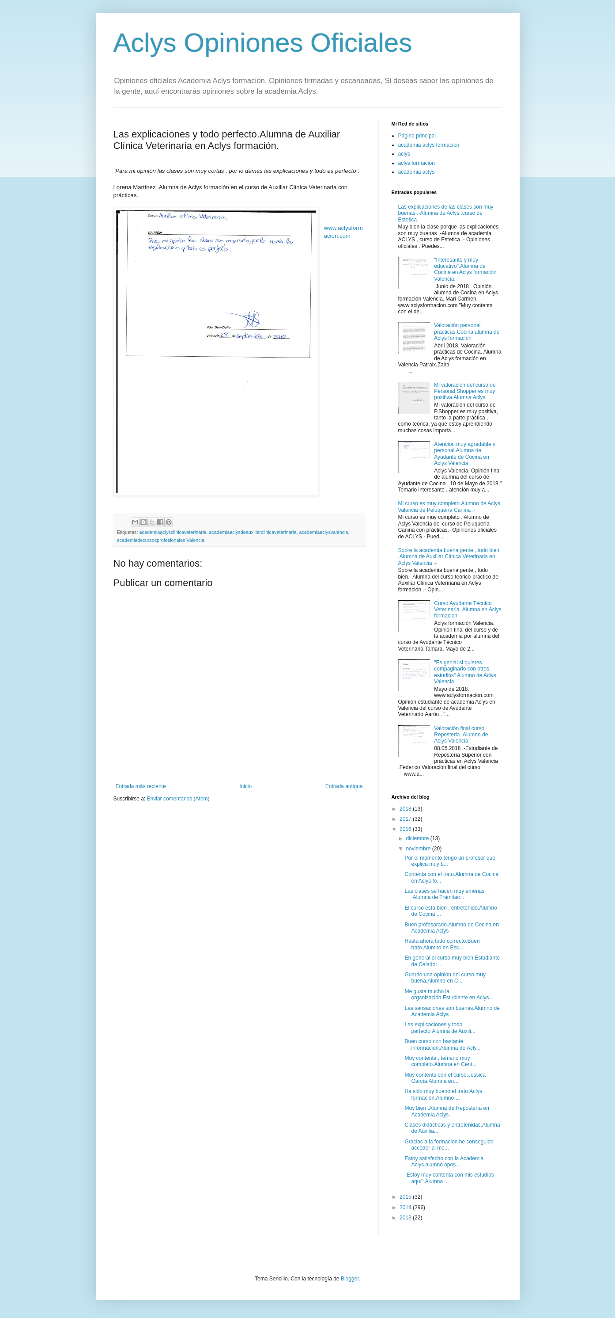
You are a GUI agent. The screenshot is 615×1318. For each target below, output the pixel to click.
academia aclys (416, 172)
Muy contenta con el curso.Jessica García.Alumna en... (444, 1078)
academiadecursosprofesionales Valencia (160, 540)
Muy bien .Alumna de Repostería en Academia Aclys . (446, 1111)
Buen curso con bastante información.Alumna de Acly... (442, 1044)
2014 (406, 1207)
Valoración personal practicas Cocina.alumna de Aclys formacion (466, 331)
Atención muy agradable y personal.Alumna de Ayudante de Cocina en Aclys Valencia (464, 453)
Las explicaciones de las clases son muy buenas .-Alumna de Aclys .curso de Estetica (446, 213)
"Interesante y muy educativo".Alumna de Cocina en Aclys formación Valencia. (465, 269)
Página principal (417, 136)
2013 (406, 1218)
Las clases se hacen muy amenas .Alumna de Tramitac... (444, 894)
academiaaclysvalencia (323, 532)
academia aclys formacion (429, 145)
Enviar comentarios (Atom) (178, 799)
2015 (406, 1197)
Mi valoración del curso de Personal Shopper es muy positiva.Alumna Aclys (464, 391)
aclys (404, 154)
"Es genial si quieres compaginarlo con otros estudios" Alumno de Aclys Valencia (465, 672)
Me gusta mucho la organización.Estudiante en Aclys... (448, 994)
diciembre (418, 838)
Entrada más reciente (141, 786)
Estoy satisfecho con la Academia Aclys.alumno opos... (443, 1161)
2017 (406, 819)
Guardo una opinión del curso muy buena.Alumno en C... (444, 977)
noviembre (419, 849)
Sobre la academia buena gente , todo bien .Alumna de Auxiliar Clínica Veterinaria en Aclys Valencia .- (449, 556)
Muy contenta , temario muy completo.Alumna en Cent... (440, 1061)
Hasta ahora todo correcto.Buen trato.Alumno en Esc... (441, 944)
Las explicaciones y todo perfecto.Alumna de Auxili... (439, 1027)
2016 (406, 829)
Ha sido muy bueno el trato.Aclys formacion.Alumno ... (443, 1094)
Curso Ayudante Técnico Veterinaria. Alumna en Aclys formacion (467, 609)
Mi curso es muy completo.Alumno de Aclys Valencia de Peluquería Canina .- (449, 506)
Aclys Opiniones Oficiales (262, 42)
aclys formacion (416, 163)
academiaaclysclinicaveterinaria (173, 532)
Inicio (245, 786)
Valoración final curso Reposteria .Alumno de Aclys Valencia (461, 734)
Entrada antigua (344, 786)
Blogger (350, 1279)
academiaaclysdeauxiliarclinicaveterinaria (252, 532)
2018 (406, 809)
